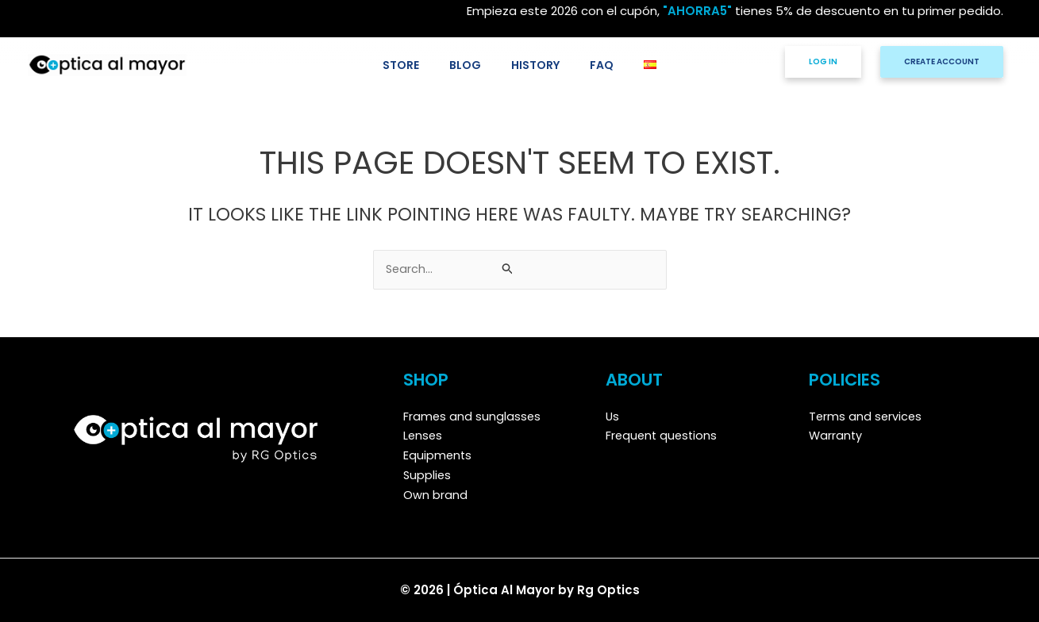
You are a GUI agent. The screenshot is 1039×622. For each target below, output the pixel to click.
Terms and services (866, 416)
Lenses (423, 436)
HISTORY (535, 64)
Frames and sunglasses (472, 416)
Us (613, 416)
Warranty (836, 436)
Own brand (435, 494)
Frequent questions (663, 436)
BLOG (473, 64)
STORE (416, 64)
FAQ (594, 64)
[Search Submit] (508, 269)
